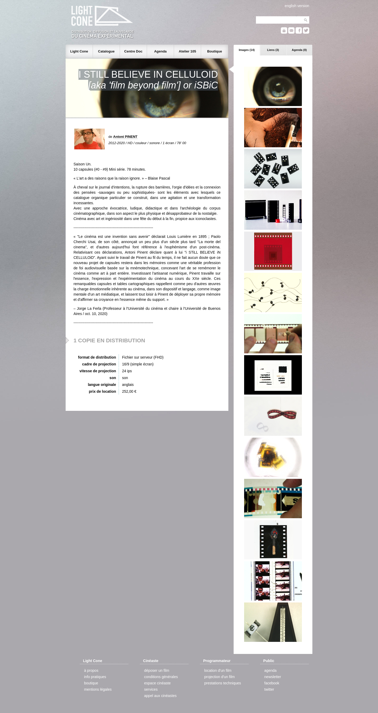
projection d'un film (219, 677)
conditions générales (161, 677)
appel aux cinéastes (160, 696)
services (151, 689)
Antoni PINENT (125, 137)
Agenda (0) (299, 49)
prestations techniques (222, 683)
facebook (271, 683)
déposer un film (156, 670)
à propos (91, 670)
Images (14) (247, 49)
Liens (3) (273, 49)
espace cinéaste (157, 683)
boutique (91, 683)
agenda (270, 670)
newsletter (272, 677)
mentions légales (98, 689)
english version (297, 6)
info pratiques (95, 677)
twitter (269, 689)
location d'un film (218, 670)
